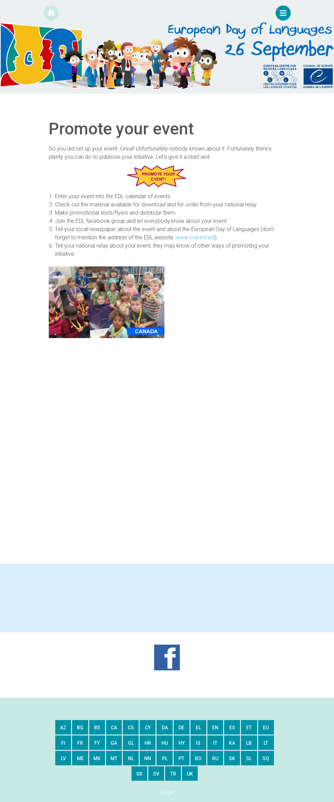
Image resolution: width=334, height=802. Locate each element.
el (198, 727)
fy (97, 743)
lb (249, 743)
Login (167, 792)
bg (80, 727)
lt (266, 743)
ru (215, 758)
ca (114, 727)
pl (165, 758)
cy (148, 727)
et (249, 727)
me (80, 758)
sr (139, 774)
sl (249, 758)
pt (181, 758)
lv (63, 758)
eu (266, 727)
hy (181, 743)
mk (97, 758)
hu (164, 743)
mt (114, 758)
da (165, 727)
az (63, 727)
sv (156, 774)
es (232, 727)
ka (232, 743)
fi (63, 743)
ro (198, 758)
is (198, 743)
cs (131, 727)
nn (147, 758)
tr (173, 774)
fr (80, 743)
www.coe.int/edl (195, 237)
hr (148, 743)
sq (266, 758)
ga (114, 743)
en (215, 727)
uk (190, 774)
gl (131, 743)
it (215, 743)
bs (97, 727)
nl (131, 758)
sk (232, 758)
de (181, 727)
